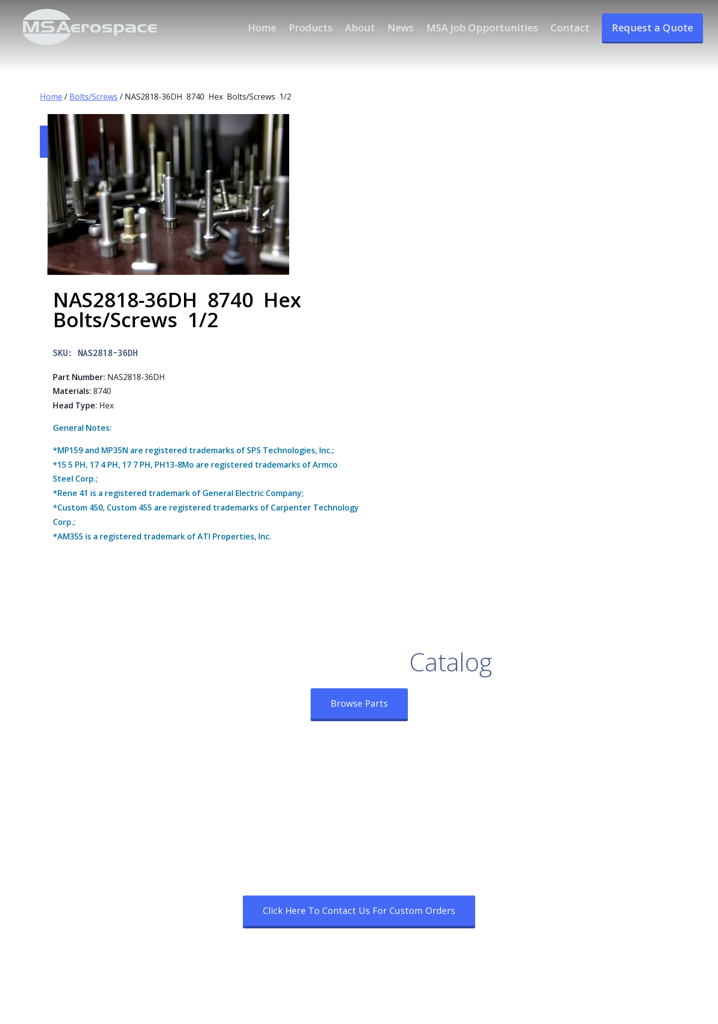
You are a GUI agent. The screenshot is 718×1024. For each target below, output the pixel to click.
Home (51, 96)
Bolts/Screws (93, 96)
